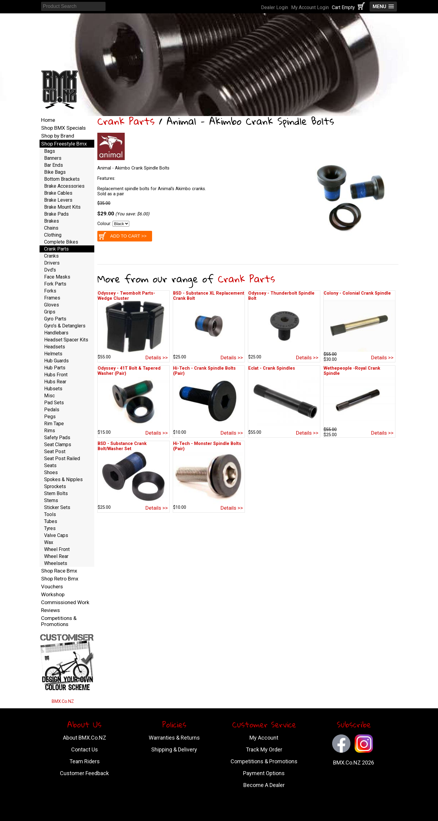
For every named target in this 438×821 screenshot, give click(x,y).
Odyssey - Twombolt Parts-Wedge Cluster (126, 296)
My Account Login (310, 7)
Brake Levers (58, 200)
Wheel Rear (56, 556)
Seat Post (54, 451)
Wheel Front (57, 549)
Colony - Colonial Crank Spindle (357, 293)
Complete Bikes (61, 242)
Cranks (51, 256)
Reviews (50, 610)
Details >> (156, 357)
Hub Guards (56, 361)
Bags (49, 151)
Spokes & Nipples (63, 479)
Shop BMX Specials (63, 128)
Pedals (51, 409)
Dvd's (50, 270)
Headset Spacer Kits (66, 340)
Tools (50, 514)
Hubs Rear (55, 382)
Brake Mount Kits (62, 207)
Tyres (50, 528)
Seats (50, 465)
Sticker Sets (57, 507)
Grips (49, 312)
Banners (52, 158)
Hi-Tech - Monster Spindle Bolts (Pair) (207, 446)
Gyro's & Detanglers (64, 326)
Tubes (50, 521)
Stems (51, 500)
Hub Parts (54, 368)
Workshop (52, 594)
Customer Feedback (84, 773)
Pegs (50, 416)
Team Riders (84, 761)
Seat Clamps (57, 444)
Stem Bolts (56, 493)
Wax (48, 542)
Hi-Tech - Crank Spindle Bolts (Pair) (204, 371)
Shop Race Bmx (59, 571)
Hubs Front (56, 375)
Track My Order (264, 749)
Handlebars (56, 333)
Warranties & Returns (174, 737)
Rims (49, 430)
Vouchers (52, 586)
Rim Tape (54, 423)
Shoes (51, 472)
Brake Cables (58, 193)
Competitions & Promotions (59, 621)
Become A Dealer (264, 785)
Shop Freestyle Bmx (64, 144)
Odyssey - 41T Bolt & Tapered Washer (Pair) (129, 371)
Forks (50, 291)
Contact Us (84, 749)
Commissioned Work (65, 602)
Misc (49, 396)
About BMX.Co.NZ (84, 737)
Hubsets (53, 389)
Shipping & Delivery (174, 749)
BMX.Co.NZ (63, 701)
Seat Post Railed (62, 458)
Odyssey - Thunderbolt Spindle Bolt (281, 296)
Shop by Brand (57, 136)
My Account (263, 737)
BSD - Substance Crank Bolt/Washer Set (122, 446)
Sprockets (55, 486)
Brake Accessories (64, 186)
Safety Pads (57, 437)
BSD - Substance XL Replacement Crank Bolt (208, 296)
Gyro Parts (55, 319)
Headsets (54, 347)
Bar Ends (53, 165)
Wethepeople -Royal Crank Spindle (352, 371)
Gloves (51, 305)
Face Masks (57, 277)
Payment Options (264, 773)
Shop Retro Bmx (59, 579)
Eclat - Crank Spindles (271, 368)
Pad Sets (54, 402)
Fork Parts (55, 284)
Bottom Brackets (62, 179)
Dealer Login (274, 7)
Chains (51, 228)
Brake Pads (56, 214)
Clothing (52, 235)
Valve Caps (56, 535)
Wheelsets (55, 563)
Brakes (51, 221)
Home (48, 120)
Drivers (52, 263)
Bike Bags (55, 172)
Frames (52, 298)
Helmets (53, 354)
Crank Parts (126, 121)
